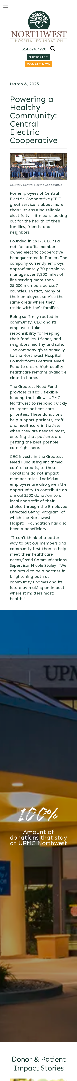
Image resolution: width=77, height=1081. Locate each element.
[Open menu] (5, 6)
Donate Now (38, 64)
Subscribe (38, 57)
